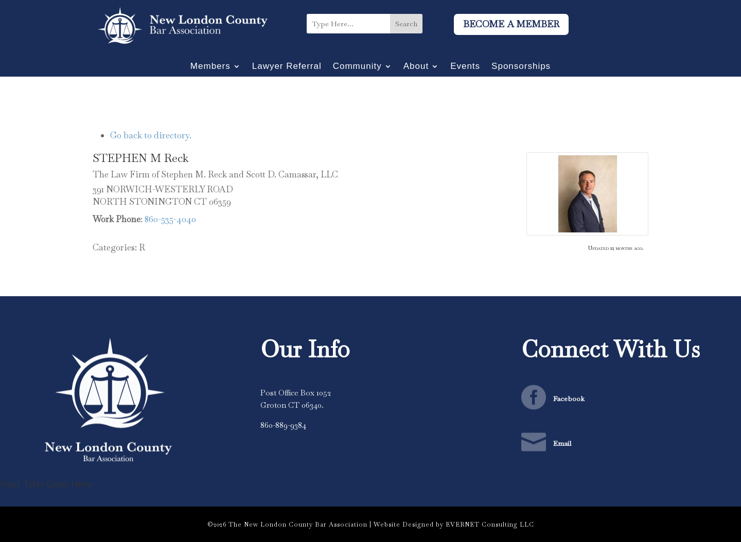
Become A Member (511, 24)
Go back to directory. (150, 135)
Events (465, 67)
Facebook (569, 398)
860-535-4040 (170, 219)
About (416, 67)
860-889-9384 (283, 425)
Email (562, 443)
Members (210, 67)
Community (357, 67)
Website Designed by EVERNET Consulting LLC (454, 524)
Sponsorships (521, 67)
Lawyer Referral (287, 67)
